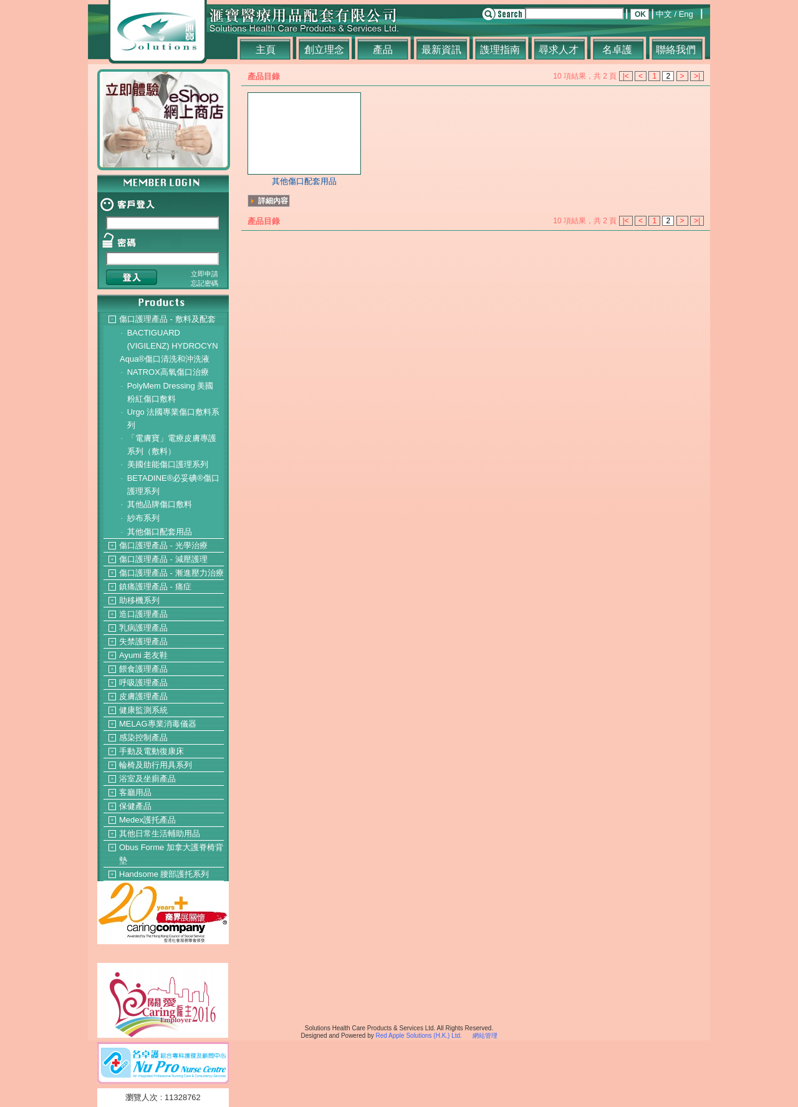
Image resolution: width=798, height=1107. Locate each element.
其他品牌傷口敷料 (159, 504)
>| (697, 76)
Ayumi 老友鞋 (143, 655)
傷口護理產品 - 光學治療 (163, 545)
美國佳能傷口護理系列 (167, 464)
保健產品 (135, 806)
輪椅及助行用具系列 (155, 765)
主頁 (266, 49)
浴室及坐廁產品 (147, 778)
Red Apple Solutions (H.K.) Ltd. (418, 1035)
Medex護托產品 (147, 819)
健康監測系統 (143, 710)
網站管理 (485, 1035)
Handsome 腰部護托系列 (164, 874)
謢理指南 (500, 49)
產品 (383, 49)
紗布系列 (143, 518)
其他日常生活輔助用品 (159, 833)
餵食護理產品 (143, 669)
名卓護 (617, 49)
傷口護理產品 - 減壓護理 (163, 559)
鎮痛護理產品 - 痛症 (155, 586)
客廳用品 (135, 792)
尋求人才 (559, 49)
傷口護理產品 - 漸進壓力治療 (171, 573)
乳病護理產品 (143, 627)
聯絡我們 (676, 49)
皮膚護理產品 (143, 696)
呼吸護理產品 (143, 682)
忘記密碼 (204, 283)
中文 (664, 14)
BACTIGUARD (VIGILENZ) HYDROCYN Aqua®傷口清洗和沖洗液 (169, 346)
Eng (686, 14)
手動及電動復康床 (151, 751)
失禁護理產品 (143, 641)
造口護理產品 (143, 614)
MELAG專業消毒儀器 (157, 723)
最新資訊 (441, 49)
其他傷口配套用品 (159, 531)
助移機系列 (139, 600)
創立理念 (324, 49)
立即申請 (204, 274)
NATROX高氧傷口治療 (168, 372)
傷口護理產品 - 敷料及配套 (167, 319)
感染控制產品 (143, 737)
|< (626, 76)
